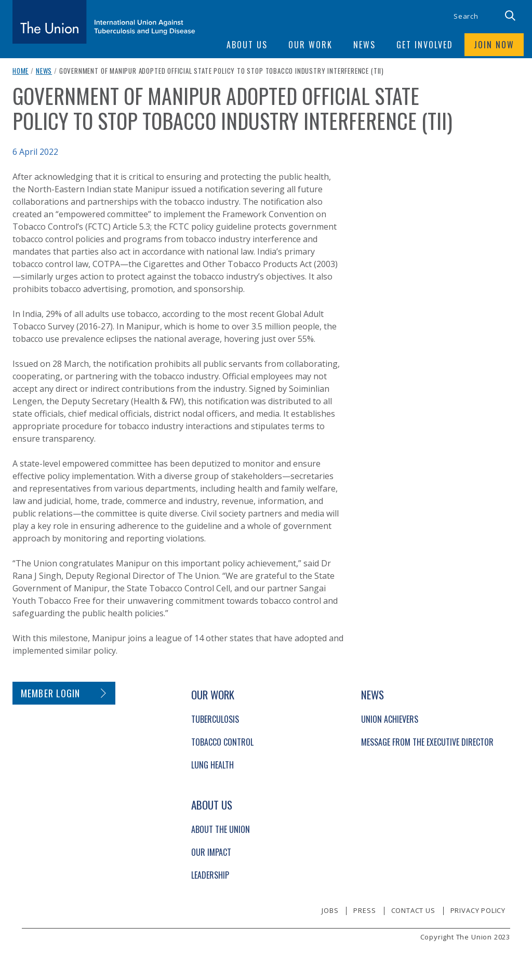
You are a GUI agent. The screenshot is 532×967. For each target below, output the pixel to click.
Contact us (413, 910)
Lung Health (212, 765)
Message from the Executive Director (427, 742)
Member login (51, 693)
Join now (494, 44)
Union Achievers (389, 719)
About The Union (220, 829)
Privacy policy (478, 910)
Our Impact (211, 852)
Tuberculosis (215, 719)
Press (364, 910)
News (44, 70)
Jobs (330, 910)
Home (20, 70)
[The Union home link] (103, 22)
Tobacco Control (222, 742)
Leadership (210, 875)
